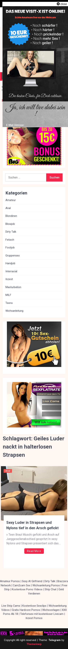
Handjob (10, 263)
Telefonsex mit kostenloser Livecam (41, 614)
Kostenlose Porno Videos (27, 589)
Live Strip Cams (10, 605)
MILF (8, 295)
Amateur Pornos (10, 581)
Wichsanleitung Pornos (46, 585)
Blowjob (10, 224)
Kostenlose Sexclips (34, 605)
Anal (7, 470)
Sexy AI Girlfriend (32, 581)
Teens (9, 303)
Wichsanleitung (14, 310)
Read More (34, 551)
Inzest (9, 279)
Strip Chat (50, 589)
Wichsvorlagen (51, 610)
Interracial (11, 271)
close (63, 4)
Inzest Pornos (34, 618)
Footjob (10, 247)
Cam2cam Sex (21, 585)
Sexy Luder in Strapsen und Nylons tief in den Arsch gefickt (32, 525)
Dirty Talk (10, 231)
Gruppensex (12, 255)
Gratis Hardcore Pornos (26, 610)
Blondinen (11, 216)
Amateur (10, 200)
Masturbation (13, 287)
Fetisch (9, 239)
